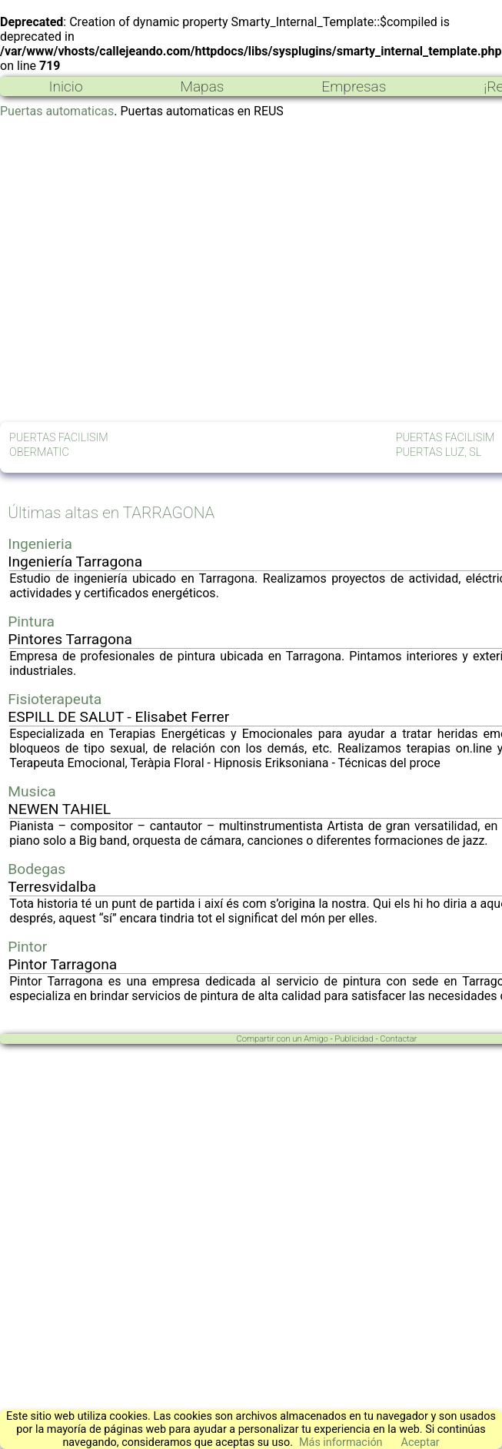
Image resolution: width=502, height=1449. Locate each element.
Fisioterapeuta (54, 699)
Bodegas (36, 869)
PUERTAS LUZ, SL (438, 452)
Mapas (202, 86)
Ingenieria (40, 544)
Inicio (65, 86)
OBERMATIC (39, 452)
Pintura (31, 621)
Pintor (27, 946)
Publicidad (353, 1039)
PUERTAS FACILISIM (58, 437)
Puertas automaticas (57, 111)
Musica (31, 791)
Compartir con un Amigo (282, 1039)
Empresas (353, 86)
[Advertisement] (144, 270)
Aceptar (420, 1442)
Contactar (398, 1039)
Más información (341, 1442)
